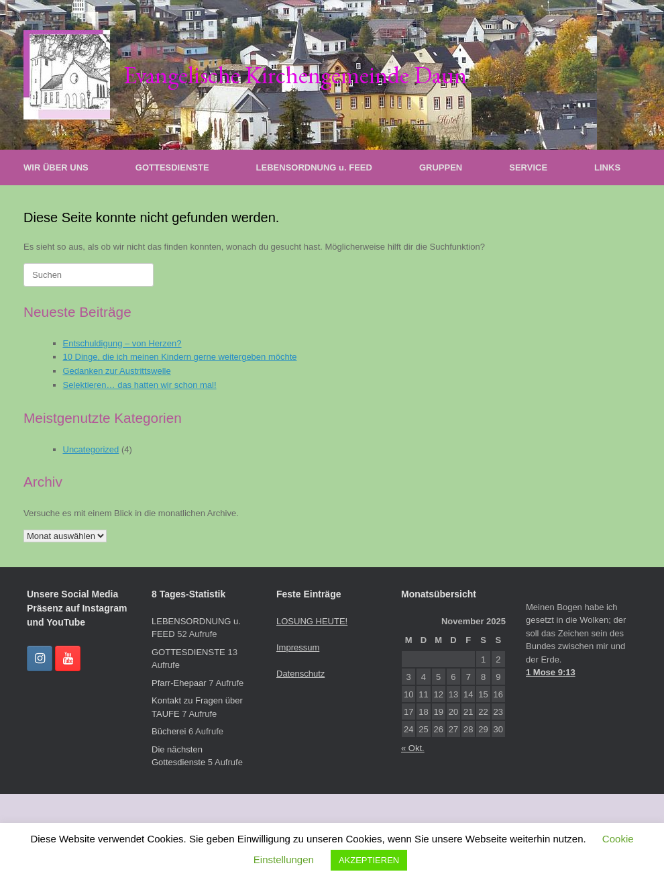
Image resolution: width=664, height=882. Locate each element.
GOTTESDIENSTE (172, 167)
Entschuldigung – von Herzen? (122, 343)
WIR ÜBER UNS (56, 167)
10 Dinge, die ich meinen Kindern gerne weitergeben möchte (180, 357)
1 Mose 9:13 (550, 672)
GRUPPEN (440, 167)
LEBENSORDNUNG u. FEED (314, 167)
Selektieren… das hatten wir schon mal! (140, 385)
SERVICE (528, 167)
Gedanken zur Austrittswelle (117, 371)
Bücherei (169, 731)
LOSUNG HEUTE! (311, 621)
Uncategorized (91, 449)
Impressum (297, 647)
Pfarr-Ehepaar (179, 683)
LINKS (607, 167)
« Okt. (413, 748)
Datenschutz (300, 674)
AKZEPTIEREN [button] (369, 860)
